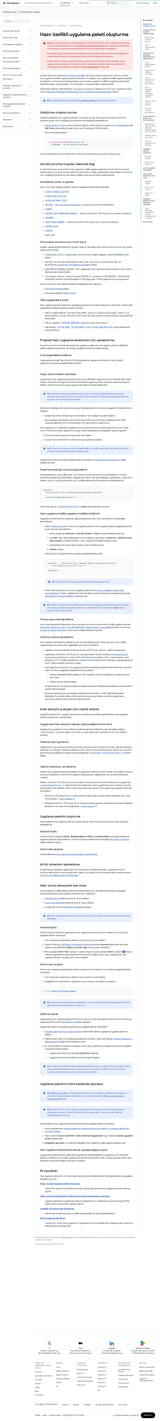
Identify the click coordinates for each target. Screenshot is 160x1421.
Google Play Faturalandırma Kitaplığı (73, 265)
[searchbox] (16, 21)
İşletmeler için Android (43, 1376)
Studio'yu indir (123, 1383)
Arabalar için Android (85, 1381)
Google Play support (146, 1375)
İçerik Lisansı (65, 1237)
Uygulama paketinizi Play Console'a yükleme (63, 1032)
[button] (14, 31)
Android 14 (102, 1371)
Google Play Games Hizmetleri (53, 630)
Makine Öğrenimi (62, 1371)
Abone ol (148, 1415)
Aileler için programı (59, 1093)
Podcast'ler (39, 1395)
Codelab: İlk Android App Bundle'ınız (57, 1209)
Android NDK (123, 1387)
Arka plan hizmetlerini (54, 289)
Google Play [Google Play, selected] (65, 3)
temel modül (57, 526)
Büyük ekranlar (82, 1369)
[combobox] (118, 3)
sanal (104, 154)
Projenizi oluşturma (121, 839)
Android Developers (47, 26)
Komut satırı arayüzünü (55, 903)
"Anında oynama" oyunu (95, 627)
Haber (37, 1387)
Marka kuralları (55, 1415)
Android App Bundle (75, 75)
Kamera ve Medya (63, 1379)
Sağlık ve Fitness (62, 1375)
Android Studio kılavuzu (124, 1370)
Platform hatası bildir (147, 1367)
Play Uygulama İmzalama (86, 100)
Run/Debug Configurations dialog (75, 944)
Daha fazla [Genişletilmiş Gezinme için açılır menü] (84, 3)
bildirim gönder (70, 293)
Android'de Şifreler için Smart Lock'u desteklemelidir (62, 627)
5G (57, 1386)
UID (87, 650)
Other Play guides (30, 12)
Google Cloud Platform (104, 1405)
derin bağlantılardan (91, 67)
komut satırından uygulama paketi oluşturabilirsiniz (76, 854)
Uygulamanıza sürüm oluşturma (107, 460)
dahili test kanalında (74, 907)
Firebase (87, 1405)
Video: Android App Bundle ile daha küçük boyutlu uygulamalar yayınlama (75, 1196)
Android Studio (143, 3)
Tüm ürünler (122, 1405)
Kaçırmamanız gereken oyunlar (38, 3)
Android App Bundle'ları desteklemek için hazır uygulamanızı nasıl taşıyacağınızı (78, 92)
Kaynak (38, 1383)
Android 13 (102, 1375)
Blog (37, 1391)
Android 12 (102, 1379)
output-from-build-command (64, 991)
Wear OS (80, 1373)
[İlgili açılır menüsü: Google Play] (73, 3)
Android (38, 1372)
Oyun (58, 1367)
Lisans (44, 1415)
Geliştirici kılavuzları (125, 1375)
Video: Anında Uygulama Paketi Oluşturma (60, 1184)
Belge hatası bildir (146, 1371)
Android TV (81, 1385)
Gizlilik (58, 1382)
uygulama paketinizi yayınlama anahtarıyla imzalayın (85, 1128)
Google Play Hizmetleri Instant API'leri (90, 46)
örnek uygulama (65, 799)
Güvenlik (38, 1380)
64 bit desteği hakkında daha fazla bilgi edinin (59, 875)
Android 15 (102, 1367)
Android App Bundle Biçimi (52, 1218)
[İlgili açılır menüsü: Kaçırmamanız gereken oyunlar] (54, 3)
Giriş (155, 3)
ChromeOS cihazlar (84, 1377)
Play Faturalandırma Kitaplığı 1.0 (69, 205)
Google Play (10, 12)
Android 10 (102, 1386)
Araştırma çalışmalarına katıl (146, 1380)
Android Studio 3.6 (52, 125)
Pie (99, 1390)
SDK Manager (123, 125)
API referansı (123, 1379)
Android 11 (102, 1382)
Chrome (76, 1405)
